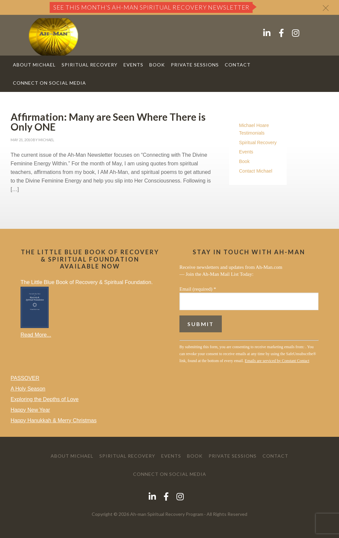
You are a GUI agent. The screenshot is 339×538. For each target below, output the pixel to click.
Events (246, 151)
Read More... (36, 335)
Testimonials (252, 133)
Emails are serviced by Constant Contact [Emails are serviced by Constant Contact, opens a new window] (277, 360)
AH (60, 37)
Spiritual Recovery (258, 142)
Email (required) (197, 289)
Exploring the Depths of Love (44, 399)
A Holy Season (28, 389)
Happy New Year (30, 410)
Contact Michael (255, 171)
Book (244, 161)
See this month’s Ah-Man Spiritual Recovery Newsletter (151, 7)
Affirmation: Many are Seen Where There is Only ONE (108, 122)
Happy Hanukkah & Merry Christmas (54, 420)
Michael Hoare (254, 125)
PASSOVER (25, 378)
